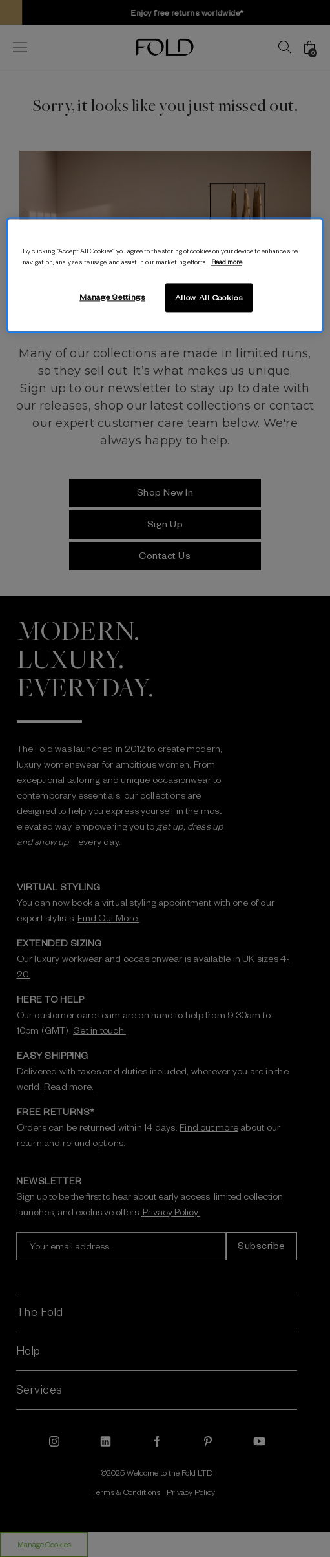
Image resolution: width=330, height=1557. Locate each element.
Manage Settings (112, 296)
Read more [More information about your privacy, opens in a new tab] (226, 261)
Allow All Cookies (209, 297)
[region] (165, 275)
